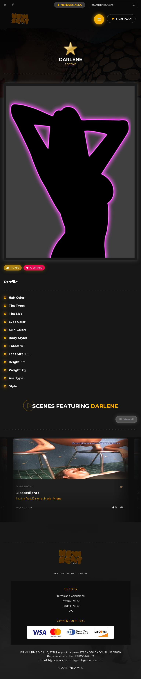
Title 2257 (59, 573)
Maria (48, 498)
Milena (57, 498)
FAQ (70, 610)
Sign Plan (122, 18)
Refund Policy (70, 605)
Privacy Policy (70, 600)
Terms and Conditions (70, 596)
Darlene (37, 498)
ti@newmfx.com (58, 660)
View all (126, 419)
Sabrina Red (23, 498)
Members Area (70, 4)
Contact (83, 573)
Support (71, 573)
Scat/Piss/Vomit (25, 486)
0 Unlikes (34, 267)
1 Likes (12, 267)
